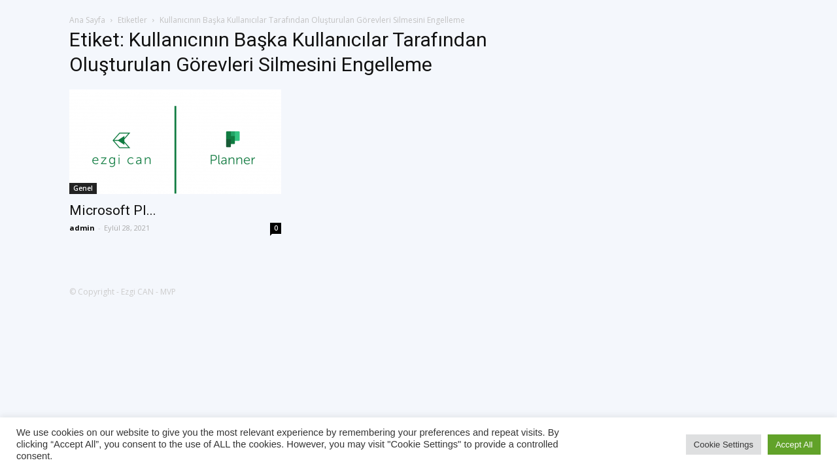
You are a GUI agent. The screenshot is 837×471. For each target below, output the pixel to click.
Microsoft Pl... (112, 210)
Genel (83, 188)
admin (82, 228)
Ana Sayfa (87, 19)
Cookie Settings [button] (723, 444)
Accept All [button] (794, 444)
